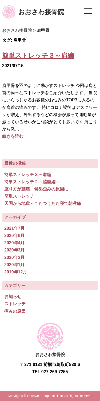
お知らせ (12, 296)
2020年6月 (14, 235)
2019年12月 (15, 272)
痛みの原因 (15, 311)
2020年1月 (14, 264)
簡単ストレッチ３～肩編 (38, 55)
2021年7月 (14, 228)
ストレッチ (15, 303)
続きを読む (12, 136)
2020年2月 (14, 257)
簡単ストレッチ (19, 196)
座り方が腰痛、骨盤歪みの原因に (36, 189)
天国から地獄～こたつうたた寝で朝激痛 (42, 203)
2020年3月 (14, 250)
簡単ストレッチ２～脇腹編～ (32, 182)
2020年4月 (14, 242)
